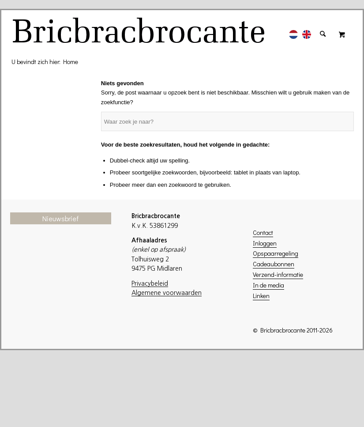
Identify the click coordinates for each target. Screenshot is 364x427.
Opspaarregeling (275, 253)
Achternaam (42, 342)
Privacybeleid (149, 283)
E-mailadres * (44, 286)
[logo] (140, 34)
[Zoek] (322, 29)
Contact (263, 232)
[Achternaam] (65, 356)
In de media (268, 285)
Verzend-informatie (278, 274)
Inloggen (265, 243)
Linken (261, 295)
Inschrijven (65, 378)
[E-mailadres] (65, 300)
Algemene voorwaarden (166, 293)
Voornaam (40, 314)
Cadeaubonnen (273, 264)
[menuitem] (293, 29)
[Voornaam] (65, 328)
